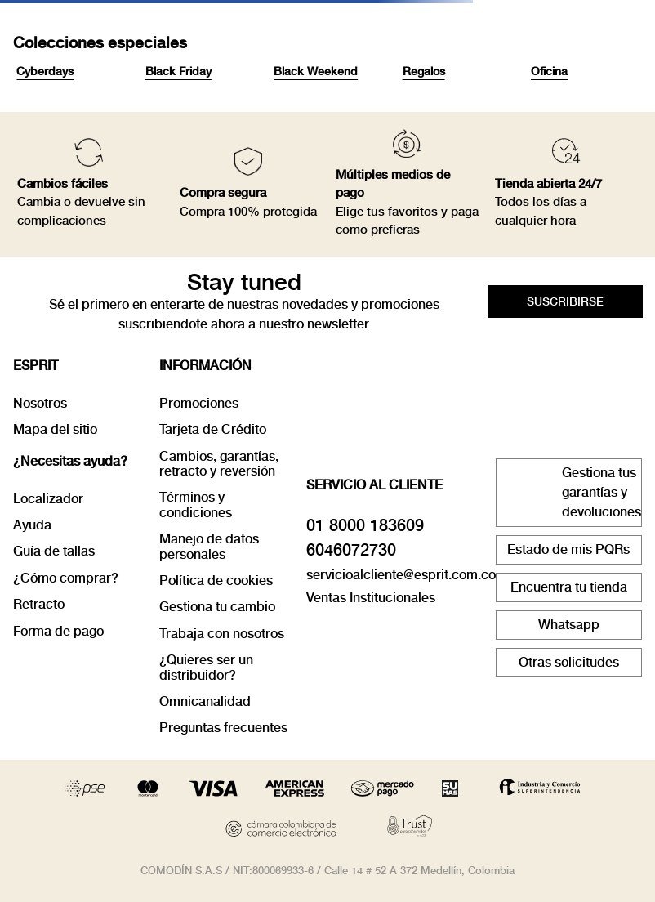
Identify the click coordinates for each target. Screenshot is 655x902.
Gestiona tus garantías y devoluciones (601, 492)
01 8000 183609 (365, 525)
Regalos (424, 71)
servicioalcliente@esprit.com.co (401, 575)
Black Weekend (316, 71)
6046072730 (351, 550)
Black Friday (178, 71)
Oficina (549, 71)
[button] (565, 301)
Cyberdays (45, 71)
